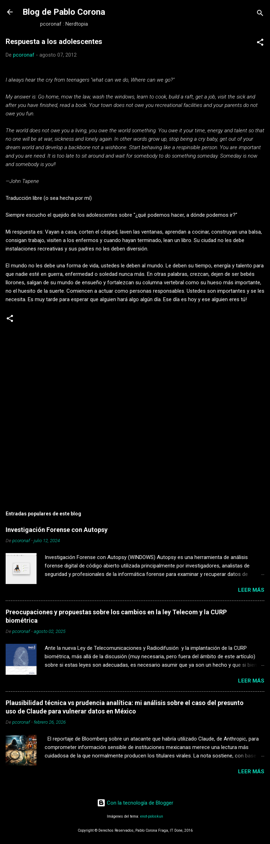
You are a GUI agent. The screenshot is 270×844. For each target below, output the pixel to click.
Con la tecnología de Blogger (135, 803)
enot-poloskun (151, 816)
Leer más (251, 590)
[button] (260, 43)
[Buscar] (260, 14)
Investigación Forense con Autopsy (57, 529)
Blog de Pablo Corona (63, 12)
